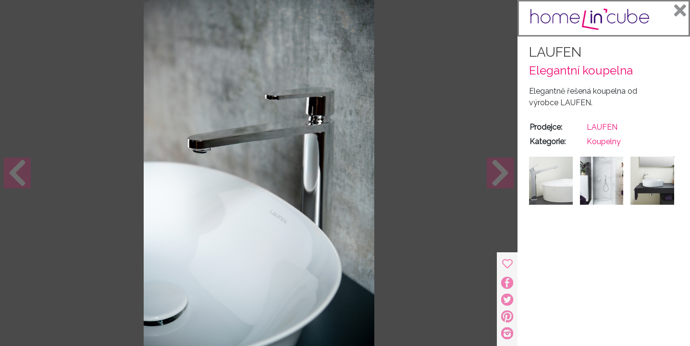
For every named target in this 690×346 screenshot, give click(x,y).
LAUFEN (555, 52)
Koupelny (604, 141)
